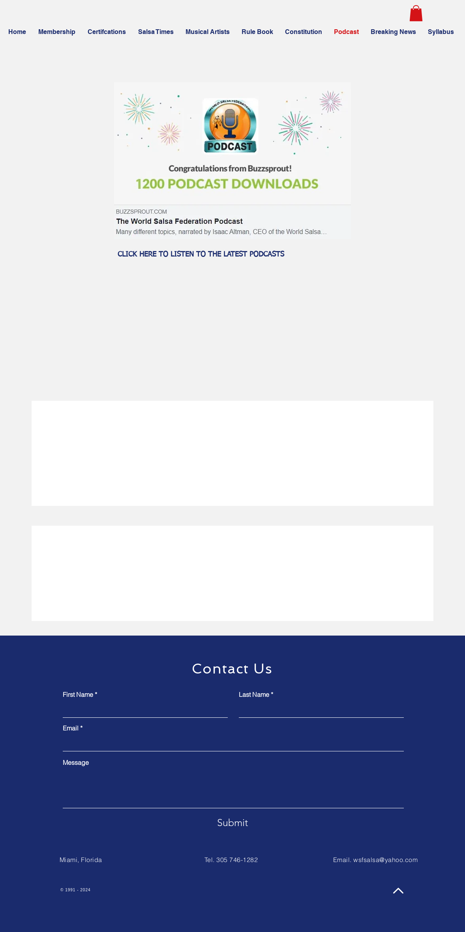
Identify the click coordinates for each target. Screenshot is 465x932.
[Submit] (232, 822)
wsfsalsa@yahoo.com (385, 860)
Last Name (254, 694)
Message (76, 762)
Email (71, 728)
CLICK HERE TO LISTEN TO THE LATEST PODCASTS (201, 254)
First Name (78, 694)
